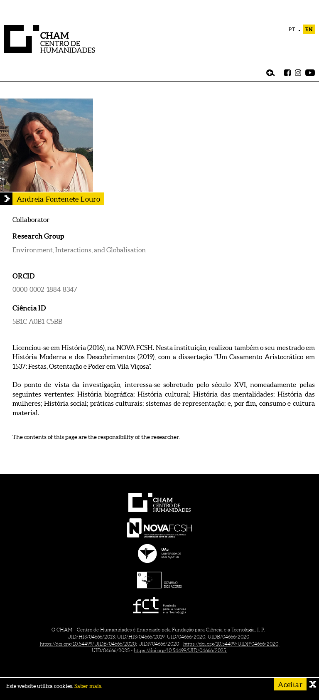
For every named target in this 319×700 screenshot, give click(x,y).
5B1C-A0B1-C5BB (37, 321)
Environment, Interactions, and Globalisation (79, 250)
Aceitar (290, 684)
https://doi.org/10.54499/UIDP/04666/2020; (231, 643)
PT (292, 29)
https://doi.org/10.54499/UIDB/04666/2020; (88, 643)
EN (309, 29)
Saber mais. (88, 686)
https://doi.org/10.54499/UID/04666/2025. (180, 650)
